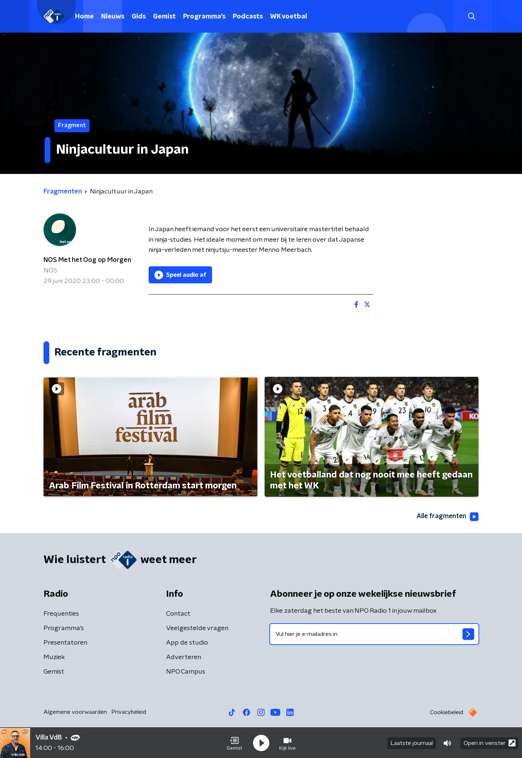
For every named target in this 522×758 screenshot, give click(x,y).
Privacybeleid (128, 712)
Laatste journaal (411, 743)
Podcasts (248, 16)
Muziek (54, 657)
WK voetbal (288, 16)
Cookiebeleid (446, 712)
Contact (178, 614)
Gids (139, 16)
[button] (234, 742)
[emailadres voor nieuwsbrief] (374, 634)
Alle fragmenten (446, 516)
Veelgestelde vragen (197, 628)
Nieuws (112, 16)
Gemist (164, 16)
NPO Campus (185, 672)
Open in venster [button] (489, 742)
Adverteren (183, 657)
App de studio (187, 643)
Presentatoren (65, 643)
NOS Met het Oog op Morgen (87, 260)
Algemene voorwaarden (75, 712)
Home (84, 16)
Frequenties (61, 614)
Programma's (204, 16)
